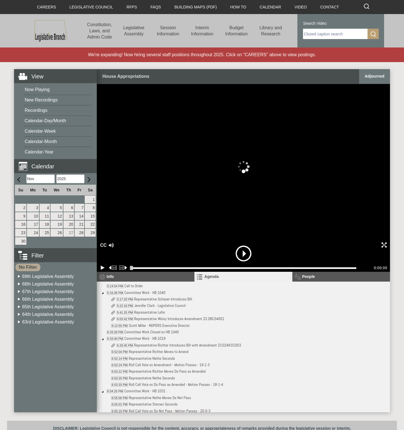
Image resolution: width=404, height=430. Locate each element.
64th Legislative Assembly (48, 314)
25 (47, 232)
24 (36, 232)
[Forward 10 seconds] (123, 268)
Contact (329, 7)
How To (238, 7)
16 (23, 224)
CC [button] (102, 245)
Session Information (168, 30)
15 (92, 216)
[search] (335, 34)
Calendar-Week (40, 131)
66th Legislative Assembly (48, 299)
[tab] (243, 277)
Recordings (36, 110)
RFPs (132, 7)
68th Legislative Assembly (48, 284)
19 (60, 224)
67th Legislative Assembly (48, 291)
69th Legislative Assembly (48, 276)
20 (71, 224)
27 (71, 232)
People (308, 276)
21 (81, 224)
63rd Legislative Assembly (48, 322)
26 (60, 232)
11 (47, 216)
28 (81, 232)
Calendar (270, 7)
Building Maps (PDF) (196, 7)
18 (47, 224)
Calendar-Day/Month (45, 120)
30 (23, 241)
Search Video (315, 23)
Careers (46, 7)
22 (92, 224)
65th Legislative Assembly (48, 306)
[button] (57, 163)
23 (23, 232)
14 (81, 216)
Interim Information (202, 30)
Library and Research (271, 30)
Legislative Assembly (133, 30)
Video (301, 7)
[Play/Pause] (103, 268)
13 (71, 216)
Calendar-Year (39, 152)
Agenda (211, 276)
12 (60, 216)
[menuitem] (57, 90)
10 (36, 216)
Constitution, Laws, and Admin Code (99, 30)
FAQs (155, 7)
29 (92, 232)
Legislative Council (91, 7)
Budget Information (236, 30)
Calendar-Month (41, 141)
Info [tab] (110, 276)
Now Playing (37, 89)
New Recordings (41, 100)
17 (36, 224)
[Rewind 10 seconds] (113, 268)
